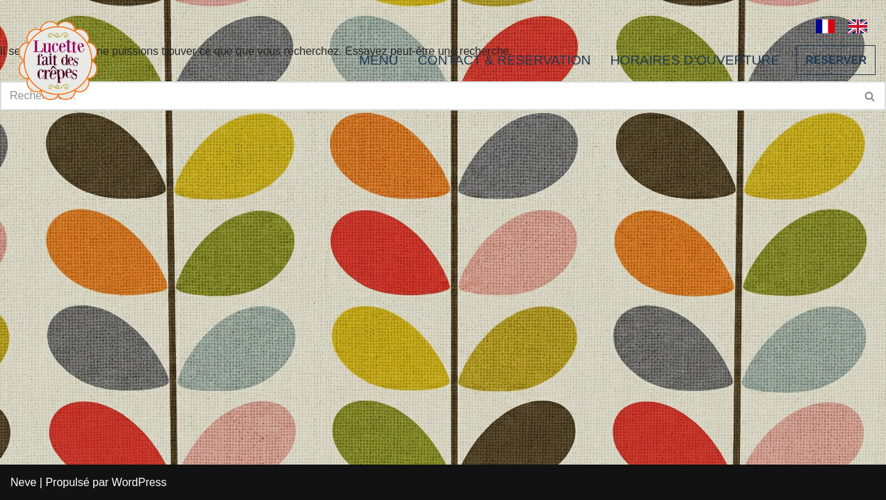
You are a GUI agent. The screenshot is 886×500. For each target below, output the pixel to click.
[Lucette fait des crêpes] (58, 60)
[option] (861, 26)
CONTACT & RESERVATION (504, 60)
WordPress (139, 482)
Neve (23, 482)
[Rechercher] (870, 95)
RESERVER (836, 60)
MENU (378, 60)
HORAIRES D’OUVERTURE (695, 60)
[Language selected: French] (848, 25)
